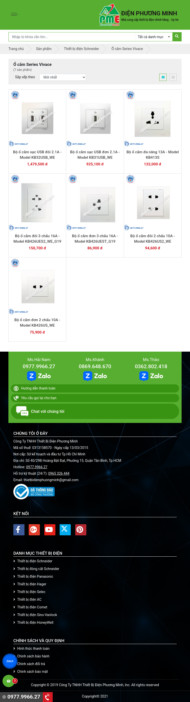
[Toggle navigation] (16, 15)
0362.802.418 (151, 366)
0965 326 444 (59, 473)
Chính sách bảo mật (30, 672)
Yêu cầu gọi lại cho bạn (35, 398)
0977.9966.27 (39, 366)
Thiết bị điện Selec (29, 592)
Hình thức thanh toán (31, 648)
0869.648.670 (95, 366)
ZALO (10, 661)
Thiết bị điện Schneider (32, 561)
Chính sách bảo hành (31, 656)
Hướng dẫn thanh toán (34, 388)
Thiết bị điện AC (27, 599)
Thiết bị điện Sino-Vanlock (35, 615)
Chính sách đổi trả (29, 664)
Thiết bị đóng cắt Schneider (36, 569)
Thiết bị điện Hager (29, 584)
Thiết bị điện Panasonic (33, 576)
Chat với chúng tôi (40, 411)
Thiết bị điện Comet (30, 607)
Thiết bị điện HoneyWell (33, 622)
